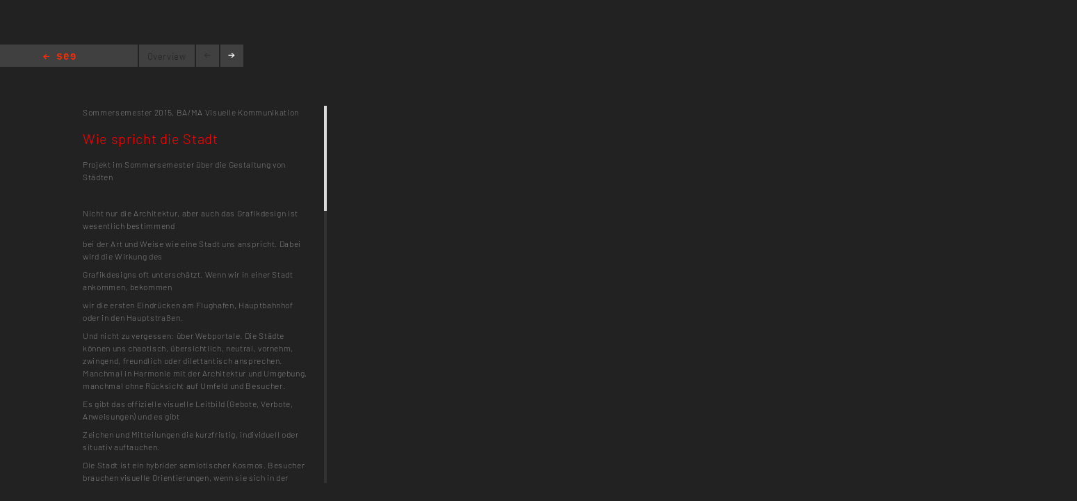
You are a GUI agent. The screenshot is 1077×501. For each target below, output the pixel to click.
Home (59, 57)
